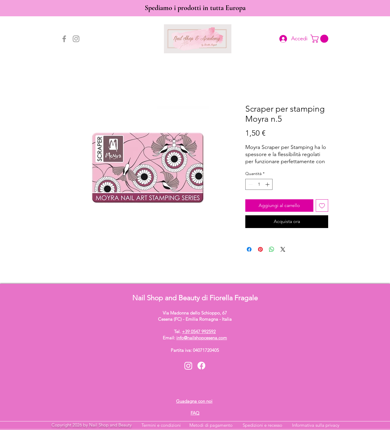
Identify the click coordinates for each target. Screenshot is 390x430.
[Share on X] (282, 249)
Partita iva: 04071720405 (195, 350)
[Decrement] (250, 184)
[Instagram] (76, 38)
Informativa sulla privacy (315, 425)
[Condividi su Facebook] (249, 249)
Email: (195, 338)
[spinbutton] (259, 184)
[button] (320, 39)
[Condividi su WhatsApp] (271, 249)
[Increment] (268, 184)
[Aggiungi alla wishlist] (322, 205)
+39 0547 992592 (199, 331)
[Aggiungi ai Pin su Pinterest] (260, 249)
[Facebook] (64, 38)
